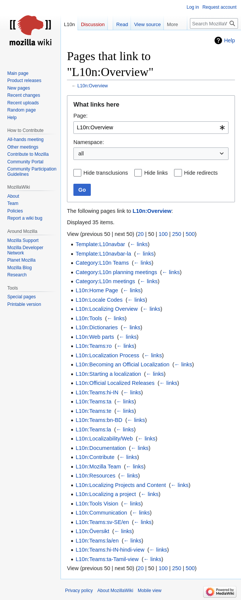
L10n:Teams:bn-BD (99, 420)
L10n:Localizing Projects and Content (121, 485)
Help (229, 40)
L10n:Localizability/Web (104, 439)
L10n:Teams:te (93, 411)
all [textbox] (81, 153)
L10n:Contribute (95, 457)
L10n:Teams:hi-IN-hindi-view (110, 550)
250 (176, 234)
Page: (80, 116)
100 (163, 234)
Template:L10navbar (100, 244)
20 (141, 234)
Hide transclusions (106, 173)
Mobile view (150, 590)
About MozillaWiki (115, 590)
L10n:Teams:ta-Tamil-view (107, 559)
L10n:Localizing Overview (107, 309)
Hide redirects (201, 173)
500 (190, 234)
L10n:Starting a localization (108, 374)
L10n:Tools (89, 318)
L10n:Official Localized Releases (115, 383)
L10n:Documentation (101, 448)
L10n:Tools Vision (97, 504)
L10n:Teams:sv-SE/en (102, 522)
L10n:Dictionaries (97, 327)
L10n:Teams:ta (93, 401)
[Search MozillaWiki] (214, 23)
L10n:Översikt (92, 531)
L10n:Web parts (95, 337)
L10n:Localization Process (107, 355)
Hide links (156, 173)
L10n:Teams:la (93, 429)
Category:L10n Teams (102, 263)
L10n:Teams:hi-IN (97, 392)
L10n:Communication (101, 513)
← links (139, 244)
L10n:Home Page (97, 290)
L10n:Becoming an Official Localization (122, 364)
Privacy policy (79, 590)
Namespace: (88, 142)
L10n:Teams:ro (94, 346)
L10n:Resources (95, 476)
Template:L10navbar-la (103, 254)
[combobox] (151, 127)
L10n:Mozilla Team (98, 467)
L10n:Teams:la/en (97, 541)
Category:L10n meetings (105, 281)
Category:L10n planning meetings (116, 272)
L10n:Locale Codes (99, 300)
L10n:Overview (93, 85)
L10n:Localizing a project (106, 494)
